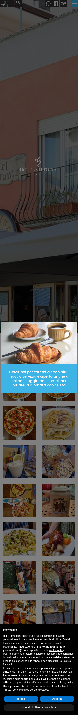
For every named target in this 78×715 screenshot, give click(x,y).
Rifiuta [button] (21, 698)
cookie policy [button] (56, 650)
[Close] (9, 329)
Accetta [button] (57, 698)
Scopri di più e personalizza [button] (39, 707)
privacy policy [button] (65, 682)
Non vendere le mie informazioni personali (47, 671)
